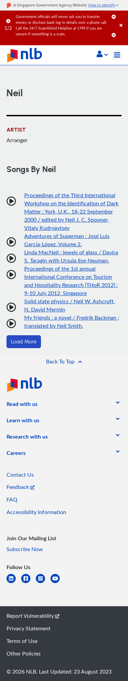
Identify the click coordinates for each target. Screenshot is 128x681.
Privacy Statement (28, 628)
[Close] (122, 18)
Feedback (20, 487)
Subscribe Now (24, 549)
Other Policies (23, 653)
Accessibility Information (36, 512)
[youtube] (58, 582)
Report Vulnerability (32, 615)
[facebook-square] (28, 582)
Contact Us (20, 474)
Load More (24, 341)
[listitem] (22, 405)
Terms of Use (22, 641)
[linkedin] (13, 582)
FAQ (11, 499)
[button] (102, 55)
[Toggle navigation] (117, 55)
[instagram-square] (43, 582)
